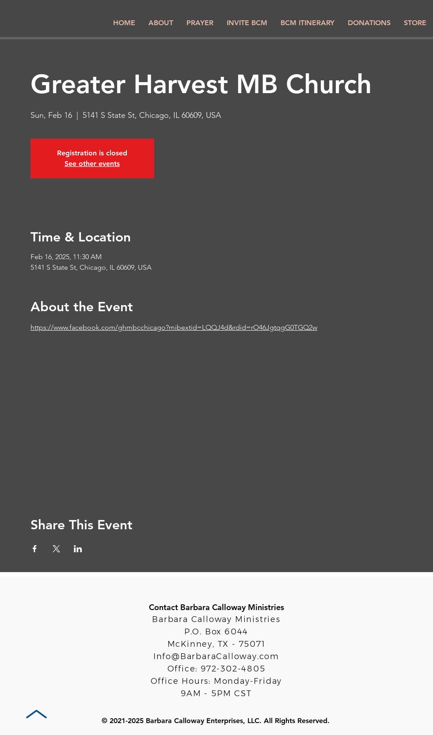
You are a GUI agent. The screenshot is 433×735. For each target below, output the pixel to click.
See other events (92, 163)
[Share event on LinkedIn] (78, 548)
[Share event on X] (56, 548)
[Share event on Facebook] (34, 548)
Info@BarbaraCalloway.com (216, 656)
